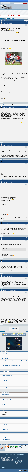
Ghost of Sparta (6, 290)
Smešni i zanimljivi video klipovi (6, 385)
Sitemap (11, 454)
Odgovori (11, 18)
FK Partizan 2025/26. (5, 419)
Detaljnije (20, 446)
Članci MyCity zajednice (20, 454)
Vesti (19, 456)
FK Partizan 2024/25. (5, 429)
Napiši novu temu (4, 18)
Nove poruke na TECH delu (5, 351)
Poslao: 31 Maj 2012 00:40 (11, 223)
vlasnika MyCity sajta (3, 467)
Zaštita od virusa (19, 457)
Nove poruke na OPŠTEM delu (5, 371)
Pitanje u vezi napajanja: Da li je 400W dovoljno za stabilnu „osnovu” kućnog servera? (14, 360)
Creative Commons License (18, 461)
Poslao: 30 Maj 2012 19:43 (11, 107)
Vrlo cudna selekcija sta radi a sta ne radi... (8, 353)
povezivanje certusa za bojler (6, 363)
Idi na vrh (27, 331)
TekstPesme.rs (17, 458)
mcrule (4, 23)
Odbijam (25, 470)
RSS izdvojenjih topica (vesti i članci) (7, 439)
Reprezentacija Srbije (5, 424)
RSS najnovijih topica (5, 434)
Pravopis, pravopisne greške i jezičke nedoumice (9, 373)
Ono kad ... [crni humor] (5, 387)
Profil (2, 102)
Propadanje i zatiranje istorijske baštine (7, 382)
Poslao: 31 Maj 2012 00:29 (9, 182)
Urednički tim (14, 454)
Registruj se (2, 104)
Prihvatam (21, 470)
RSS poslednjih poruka (5, 437)
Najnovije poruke (6, 454)
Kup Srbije (3, 422)
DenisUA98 (5, 107)
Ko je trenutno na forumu (4, 444)
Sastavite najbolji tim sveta (5, 394)
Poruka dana (3, 404)
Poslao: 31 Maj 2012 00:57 (9, 276)
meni (7, 1)
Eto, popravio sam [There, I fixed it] (7, 375)
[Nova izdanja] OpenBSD (5, 358)
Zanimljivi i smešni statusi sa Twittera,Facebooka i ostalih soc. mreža (12, 399)
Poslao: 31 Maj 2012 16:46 (13, 290)
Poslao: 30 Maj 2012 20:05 (9, 145)
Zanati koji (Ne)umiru (5, 380)
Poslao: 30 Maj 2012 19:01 (9, 23)
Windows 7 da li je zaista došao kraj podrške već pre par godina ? (11, 365)
